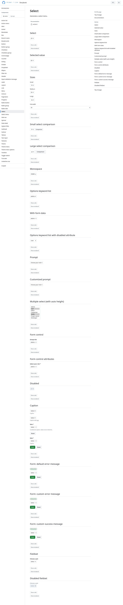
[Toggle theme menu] (119, 2)
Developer (35, 318)
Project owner (35, 316)
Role (31, 424)
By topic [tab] (13, 16)
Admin (35, 307)
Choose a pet (34, 559)
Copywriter (35, 312)
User (35, 309)
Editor (35, 310)
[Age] (32, 38)
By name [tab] (5, 16)
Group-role (33, 339)
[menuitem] (12, 8)
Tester (35, 314)
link (38, 420)
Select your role (35, 364)
